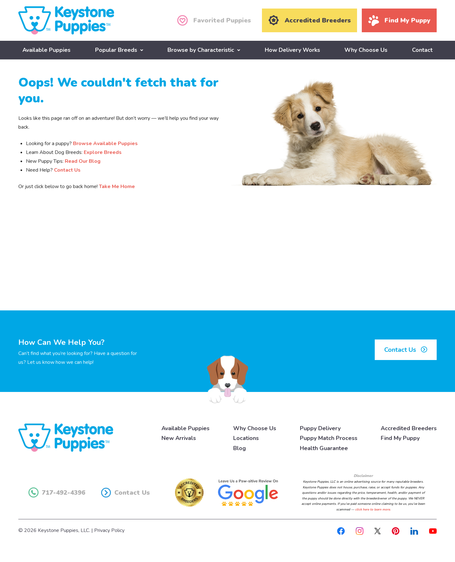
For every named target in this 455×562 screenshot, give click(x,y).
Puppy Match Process (328, 438)
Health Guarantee (324, 448)
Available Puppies (46, 49)
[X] (377, 530)
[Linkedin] (414, 530)
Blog (239, 448)
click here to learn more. (373, 509)
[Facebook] (341, 530)
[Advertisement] (227, 258)
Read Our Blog (82, 160)
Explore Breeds (103, 152)
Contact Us (67, 169)
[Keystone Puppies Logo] (65, 436)
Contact (422, 49)
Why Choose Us (365, 49)
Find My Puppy (400, 438)
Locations (246, 438)
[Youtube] (433, 530)
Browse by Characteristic (200, 49)
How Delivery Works (292, 49)
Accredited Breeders (409, 428)
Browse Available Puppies (105, 143)
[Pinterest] (395, 530)
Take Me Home (117, 186)
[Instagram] (359, 530)
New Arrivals (178, 438)
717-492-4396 (56, 492)
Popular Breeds (116, 49)
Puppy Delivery (320, 428)
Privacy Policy (109, 530)
